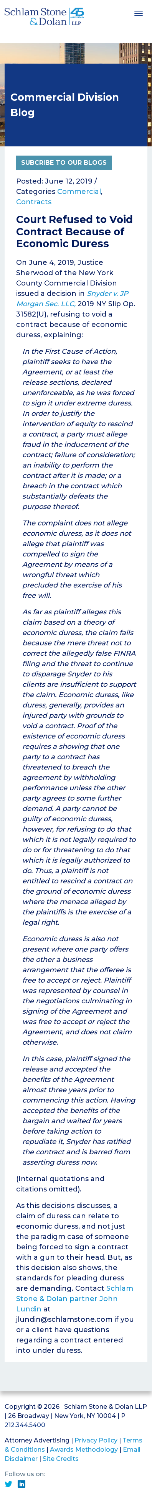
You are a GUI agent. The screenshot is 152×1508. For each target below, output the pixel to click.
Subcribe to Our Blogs (64, 162)
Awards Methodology (84, 1449)
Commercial (79, 191)
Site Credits (61, 1458)
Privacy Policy (95, 1440)
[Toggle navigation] (138, 13)
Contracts (33, 202)
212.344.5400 (25, 1425)
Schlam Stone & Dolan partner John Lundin (74, 1298)
